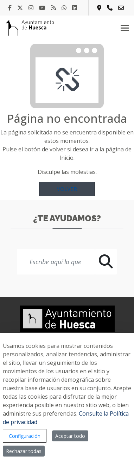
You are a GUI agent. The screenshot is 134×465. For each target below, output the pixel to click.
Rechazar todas (24, 451)
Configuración (24, 436)
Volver (67, 188)
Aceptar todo (70, 436)
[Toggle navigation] (125, 27)
